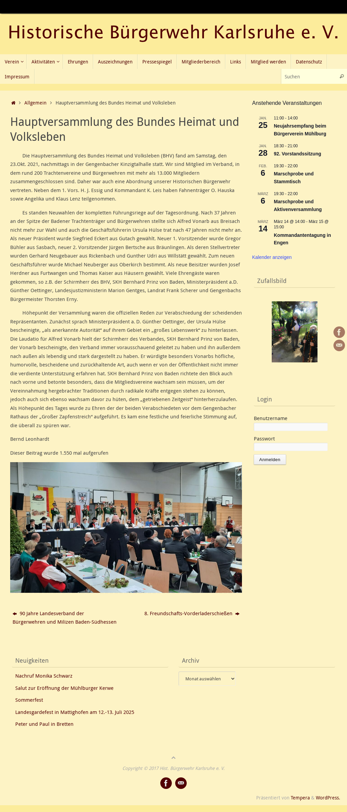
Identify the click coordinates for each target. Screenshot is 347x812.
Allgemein (35, 103)
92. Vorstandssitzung (297, 153)
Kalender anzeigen (272, 257)
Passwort (264, 438)
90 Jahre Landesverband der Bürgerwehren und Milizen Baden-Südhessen (65, 617)
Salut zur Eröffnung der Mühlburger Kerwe (64, 687)
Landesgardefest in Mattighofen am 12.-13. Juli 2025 (74, 712)
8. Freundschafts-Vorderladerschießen (192, 613)
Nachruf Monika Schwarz (44, 675)
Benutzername (270, 418)
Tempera (300, 798)
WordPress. (328, 798)
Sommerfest (29, 699)
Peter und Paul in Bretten (44, 723)
